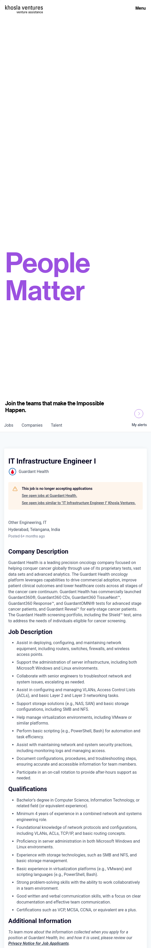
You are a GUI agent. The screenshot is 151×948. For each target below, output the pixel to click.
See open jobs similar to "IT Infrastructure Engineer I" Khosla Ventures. (79, 503)
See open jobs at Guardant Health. (49, 496)
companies (32, 425)
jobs (8, 425)
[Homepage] (24, 7)
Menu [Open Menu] (140, 8)
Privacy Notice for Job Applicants (38, 943)
